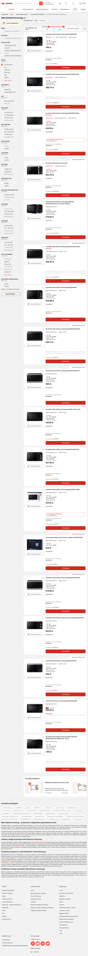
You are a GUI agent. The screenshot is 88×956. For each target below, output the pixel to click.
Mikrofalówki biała (39, 816)
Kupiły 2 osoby (63, 412)
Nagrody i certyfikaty (65, 899)
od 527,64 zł (52, 479)
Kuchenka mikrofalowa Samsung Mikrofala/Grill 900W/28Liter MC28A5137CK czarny (61, 738)
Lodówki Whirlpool (60, 807)
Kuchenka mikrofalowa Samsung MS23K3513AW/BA (62, 113)
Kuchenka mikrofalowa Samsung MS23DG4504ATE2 (63, 371)
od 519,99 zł (52, 439)
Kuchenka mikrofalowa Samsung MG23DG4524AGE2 (63, 329)
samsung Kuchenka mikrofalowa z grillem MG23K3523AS (64, 537)
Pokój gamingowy (64, 928)
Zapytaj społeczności (61, 37)
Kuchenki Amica (6, 810)
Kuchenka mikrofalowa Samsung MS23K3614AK (61, 287)
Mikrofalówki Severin (26, 819)
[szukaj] (41, 3)
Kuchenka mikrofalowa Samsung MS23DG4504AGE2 (63, 247)
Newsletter (62, 896)
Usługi (3, 896)
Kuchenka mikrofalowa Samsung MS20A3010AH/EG (62, 74)
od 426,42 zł (52, 277)
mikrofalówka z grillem (8, 863)
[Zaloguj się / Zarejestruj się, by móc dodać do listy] (43, 34)
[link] (27, 9)
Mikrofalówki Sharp (31, 810)
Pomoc (33, 890)
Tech (60, 930)
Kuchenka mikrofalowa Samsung (56, 163)
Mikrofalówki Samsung (73, 807)
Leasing (4, 916)
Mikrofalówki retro (78, 819)
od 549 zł (51, 564)
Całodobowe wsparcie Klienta (39, 910)
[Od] (47, 29)
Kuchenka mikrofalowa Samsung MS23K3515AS (61, 661)
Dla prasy (61, 905)
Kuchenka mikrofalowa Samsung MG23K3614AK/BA (62, 449)
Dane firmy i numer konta (66, 893)
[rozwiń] (20, 92)
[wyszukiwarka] (28, 3)
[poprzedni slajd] (28, 788)
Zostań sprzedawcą (7, 943)
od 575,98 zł (52, 607)
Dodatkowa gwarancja (8, 890)
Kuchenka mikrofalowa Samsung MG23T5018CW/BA (63, 489)
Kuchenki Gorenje (79, 810)
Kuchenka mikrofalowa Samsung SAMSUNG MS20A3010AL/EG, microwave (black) (60, 203)
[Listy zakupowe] (66, 3)
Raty (3, 913)
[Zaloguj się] (73, 3)
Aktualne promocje (36, 899)
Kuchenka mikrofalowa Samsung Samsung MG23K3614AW (65, 618)
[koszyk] (82, 3)
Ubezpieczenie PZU (7, 899)
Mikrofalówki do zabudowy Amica (10, 816)
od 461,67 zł (52, 357)
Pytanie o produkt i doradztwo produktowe (42, 907)
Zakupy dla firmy (6, 919)
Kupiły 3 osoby (72, 37)
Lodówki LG (27, 807)
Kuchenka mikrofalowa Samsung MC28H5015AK (61, 34)
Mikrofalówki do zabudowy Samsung (62, 810)
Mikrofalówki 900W (66, 819)
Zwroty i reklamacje (36, 896)
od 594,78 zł (52, 191)
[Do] (59, 29)
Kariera (61, 902)
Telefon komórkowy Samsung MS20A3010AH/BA (61, 701)
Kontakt (36, 952)
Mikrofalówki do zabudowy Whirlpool (75, 816)
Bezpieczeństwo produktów (66, 919)
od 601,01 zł (52, 647)
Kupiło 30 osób (72, 118)
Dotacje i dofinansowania (66, 922)
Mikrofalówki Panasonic (39, 819)
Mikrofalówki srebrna (50, 813)
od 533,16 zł (52, 524)
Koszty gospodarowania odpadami (68, 916)
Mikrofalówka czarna (38, 842)
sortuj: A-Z (3, 61)
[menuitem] (27, 9)
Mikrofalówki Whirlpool (44, 810)
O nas (60, 890)
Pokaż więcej (6, 80)
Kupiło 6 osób (62, 540)
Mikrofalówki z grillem (64, 813)
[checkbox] (8, 45)
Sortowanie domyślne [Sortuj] (73, 28)
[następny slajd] (84, 788)
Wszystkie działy (37, 3)
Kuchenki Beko (5, 813)
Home (61, 933)
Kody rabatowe (63, 925)
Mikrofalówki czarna (18, 810)
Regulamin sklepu (64, 913)
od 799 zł (51, 64)
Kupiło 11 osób (62, 290)
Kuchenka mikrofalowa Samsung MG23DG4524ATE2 (63, 578)
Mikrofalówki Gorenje (27, 816)
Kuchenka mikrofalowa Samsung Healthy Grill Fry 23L (63, 409)
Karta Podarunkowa (7, 902)
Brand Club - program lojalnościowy (11, 905)
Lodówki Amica (37, 807)
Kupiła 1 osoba (62, 664)
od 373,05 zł (52, 233)
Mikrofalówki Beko (38, 813)
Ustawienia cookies (64, 910)
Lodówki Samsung (6, 807)
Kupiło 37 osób (63, 251)
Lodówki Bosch (48, 807)
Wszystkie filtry (10, 294)
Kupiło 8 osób (62, 492)
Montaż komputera (7, 893)
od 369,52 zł (52, 103)
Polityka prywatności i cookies (67, 907)
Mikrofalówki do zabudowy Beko (9, 819)
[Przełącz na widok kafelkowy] (85, 29)
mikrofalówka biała (18, 845)
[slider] (49, 27)
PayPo (3, 910)
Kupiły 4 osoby (63, 332)
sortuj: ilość (4, 98)
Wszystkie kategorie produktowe (39, 905)
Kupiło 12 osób (62, 452)
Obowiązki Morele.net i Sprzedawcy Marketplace (15, 945)
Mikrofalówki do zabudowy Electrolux (21, 813)
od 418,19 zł (52, 149)
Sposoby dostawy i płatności (38, 893)
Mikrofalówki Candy (53, 819)
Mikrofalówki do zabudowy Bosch (55, 816)
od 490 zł (52, 690)
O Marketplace (6, 940)
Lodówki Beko (18, 807)
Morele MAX (5, 907)
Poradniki (33, 902)
